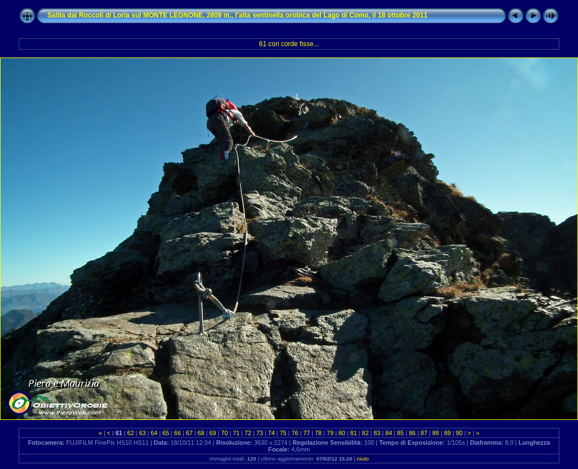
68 (201, 433)
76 (295, 433)
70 (224, 433)
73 (260, 433)
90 (459, 433)
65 (166, 433)
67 (189, 433)
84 (389, 433)
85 (400, 433)
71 (236, 433)
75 (283, 433)
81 (354, 433)
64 (154, 433)
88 (435, 433)
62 (131, 433)
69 (213, 433)
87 (424, 433)
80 (342, 433)
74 (271, 433)
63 (142, 433)
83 (377, 433)
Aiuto (363, 458)
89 (447, 433)
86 (412, 433)
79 (330, 433)
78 (318, 433)
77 (306, 433)
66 (177, 433)
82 (365, 433)
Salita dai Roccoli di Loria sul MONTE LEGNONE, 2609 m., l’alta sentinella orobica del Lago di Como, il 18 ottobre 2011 (237, 15)
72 (248, 433)
